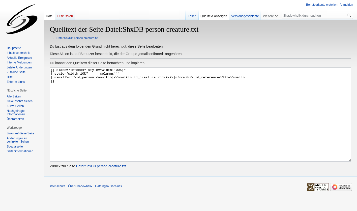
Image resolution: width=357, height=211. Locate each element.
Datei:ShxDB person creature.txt (77, 37)
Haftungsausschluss (108, 205)
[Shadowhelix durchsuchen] (317, 15)
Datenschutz (57, 205)
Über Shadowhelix (80, 205)
